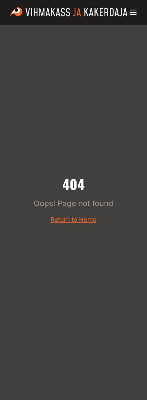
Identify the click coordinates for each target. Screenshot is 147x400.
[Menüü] (133, 12)
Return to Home (73, 219)
